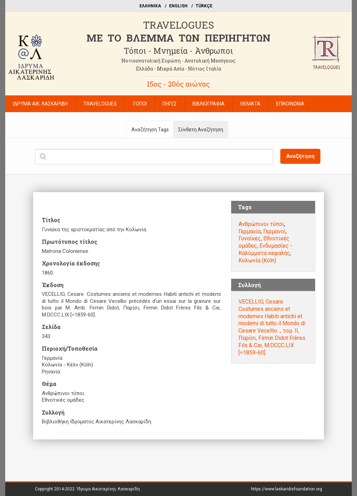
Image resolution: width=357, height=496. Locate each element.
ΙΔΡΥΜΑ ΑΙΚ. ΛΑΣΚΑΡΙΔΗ (40, 104)
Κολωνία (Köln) (257, 260)
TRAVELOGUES (178, 25)
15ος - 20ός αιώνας (178, 83)
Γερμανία (249, 231)
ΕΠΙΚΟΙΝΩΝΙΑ (290, 104)
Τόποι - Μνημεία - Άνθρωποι (178, 50)
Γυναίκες (249, 238)
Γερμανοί (274, 231)
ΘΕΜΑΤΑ (250, 104)
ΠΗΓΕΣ (169, 104)
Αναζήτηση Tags (150, 129)
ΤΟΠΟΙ (139, 104)
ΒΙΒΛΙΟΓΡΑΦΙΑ (208, 104)
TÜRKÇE (204, 5)
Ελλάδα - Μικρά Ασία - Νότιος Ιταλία (178, 68)
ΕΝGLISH (178, 5)
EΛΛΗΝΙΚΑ (150, 5)
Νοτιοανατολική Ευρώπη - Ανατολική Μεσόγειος (178, 60)
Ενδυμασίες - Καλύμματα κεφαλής (265, 249)
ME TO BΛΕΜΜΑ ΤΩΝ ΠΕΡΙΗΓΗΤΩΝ (178, 37)
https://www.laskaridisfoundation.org (286, 489)
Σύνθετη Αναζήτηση (200, 129)
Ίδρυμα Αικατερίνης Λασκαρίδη (108, 489)
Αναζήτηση (300, 156)
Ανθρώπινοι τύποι (261, 224)
